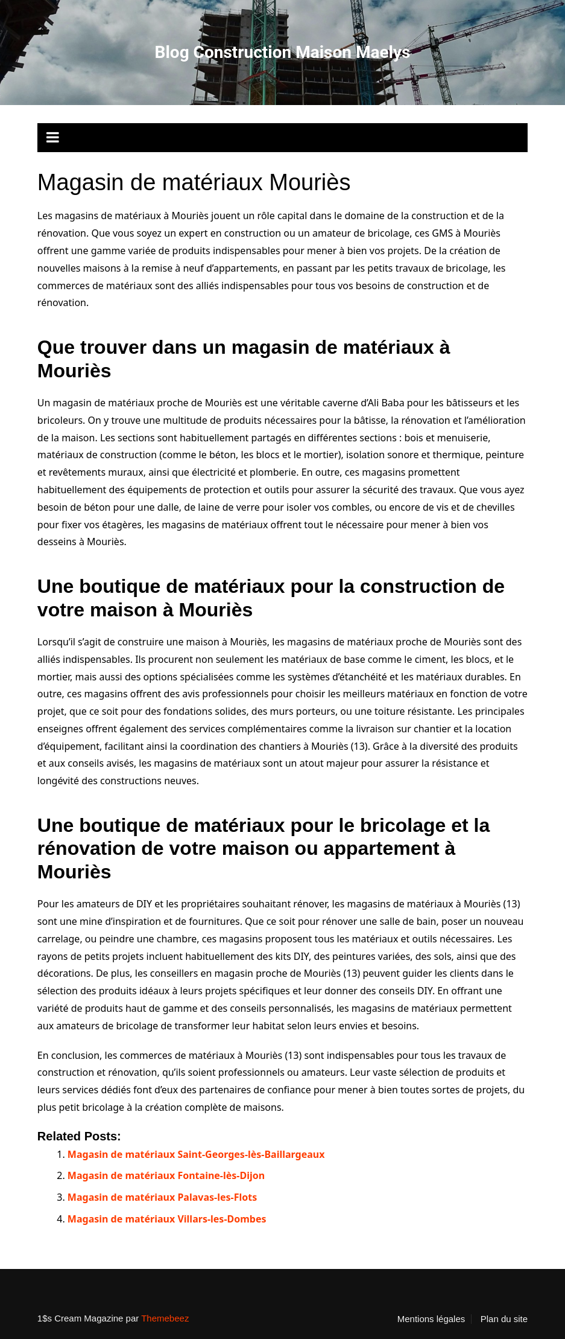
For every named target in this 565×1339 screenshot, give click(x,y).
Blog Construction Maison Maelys (283, 52)
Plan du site (504, 1319)
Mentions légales (431, 1319)
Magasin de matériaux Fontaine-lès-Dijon (166, 1175)
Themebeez (165, 1318)
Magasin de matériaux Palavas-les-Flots (162, 1197)
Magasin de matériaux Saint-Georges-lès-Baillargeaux (196, 1154)
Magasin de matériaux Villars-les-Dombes (167, 1219)
